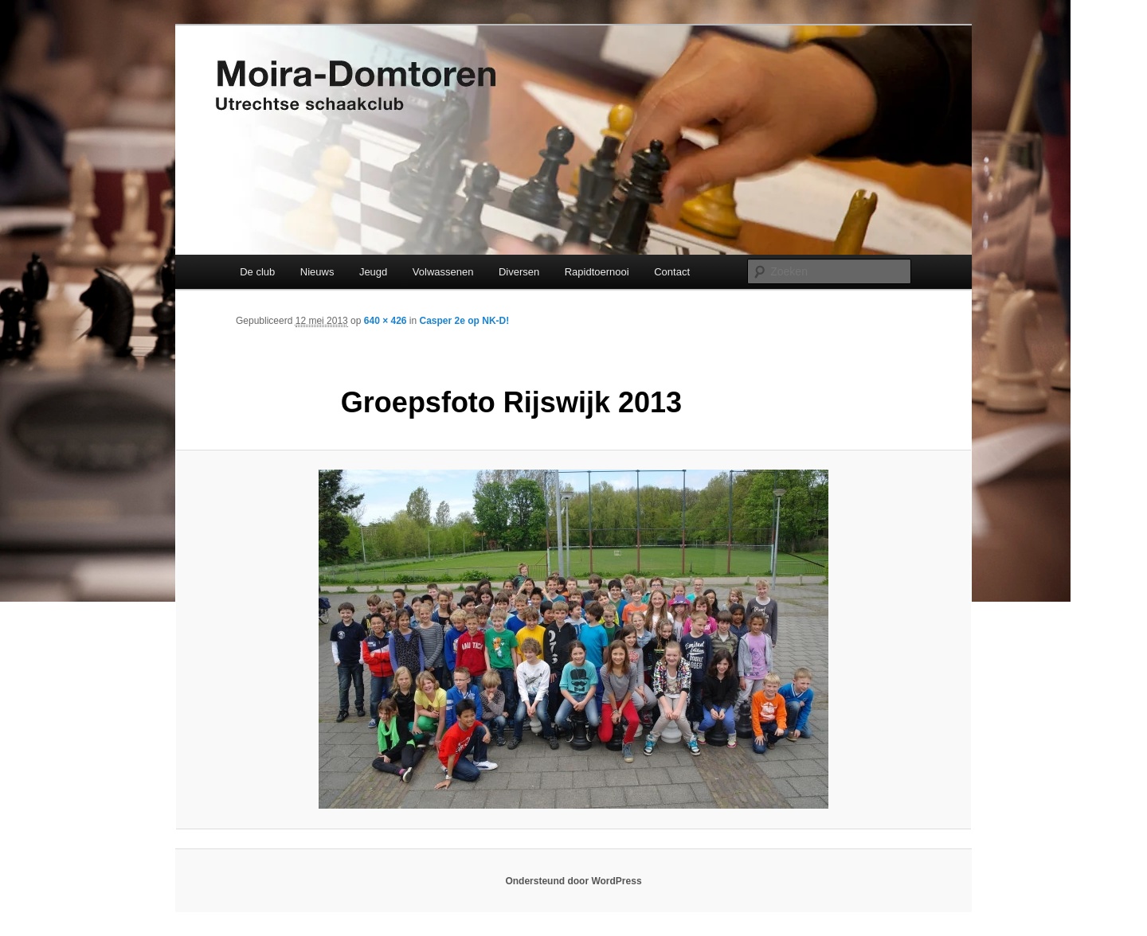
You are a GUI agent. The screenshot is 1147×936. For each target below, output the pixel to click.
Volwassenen (443, 272)
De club (257, 272)
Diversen (519, 272)
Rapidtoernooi (597, 272)
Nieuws (317, 272)
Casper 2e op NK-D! (465, 320)
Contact (672, 272)
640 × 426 (385, 320)
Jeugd (373, 272)
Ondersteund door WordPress (573, 881)
